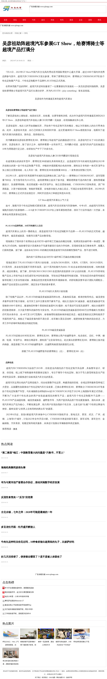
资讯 (15, 20)
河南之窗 (18, 33)
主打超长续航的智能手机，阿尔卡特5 (19, 609)
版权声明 (69, 677)
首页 (5, 20)
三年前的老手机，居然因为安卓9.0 (18, 613)
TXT (63, 677)
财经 (24, 20)
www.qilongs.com (46, 7)
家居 (71, 20)
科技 (52, 20)
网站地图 (59, 677)
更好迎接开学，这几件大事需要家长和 (19, 592)
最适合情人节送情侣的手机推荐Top (18, 605)
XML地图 (52, 677)
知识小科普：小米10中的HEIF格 (17, 596)
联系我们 (45, 677)
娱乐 (43, 20)
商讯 (99, 20)
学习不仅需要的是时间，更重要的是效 (19, 588)
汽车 (33, 20)
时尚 (62, 20)
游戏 (90, 20)
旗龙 (15, 429)
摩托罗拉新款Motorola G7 (14, 601)
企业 (80, 20)
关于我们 (38, 677)
